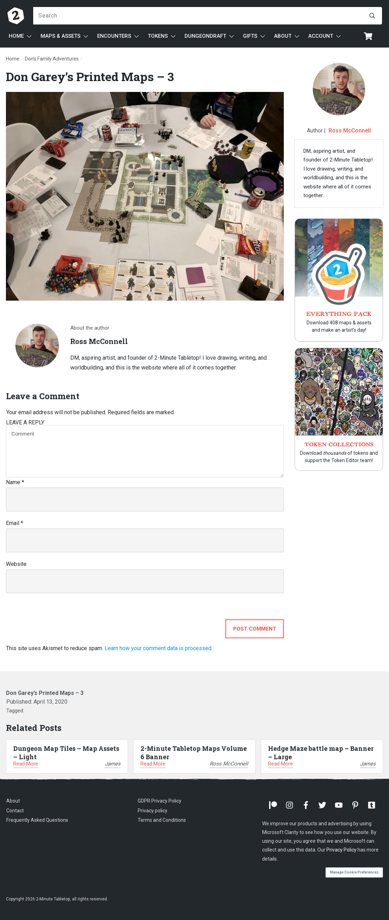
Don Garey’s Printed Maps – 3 (90, 76)
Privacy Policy (341, 850)
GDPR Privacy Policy (159, 801)
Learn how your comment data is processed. (158, 648)
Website (16, 564)
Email (14, 523)
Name (15, 482)
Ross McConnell (350, 130)
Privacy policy (152, 810)
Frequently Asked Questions (37, 820)
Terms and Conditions (162, 820)
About (13, 801)
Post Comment (254, 629)
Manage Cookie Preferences (354, 872)
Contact (15, 810)
